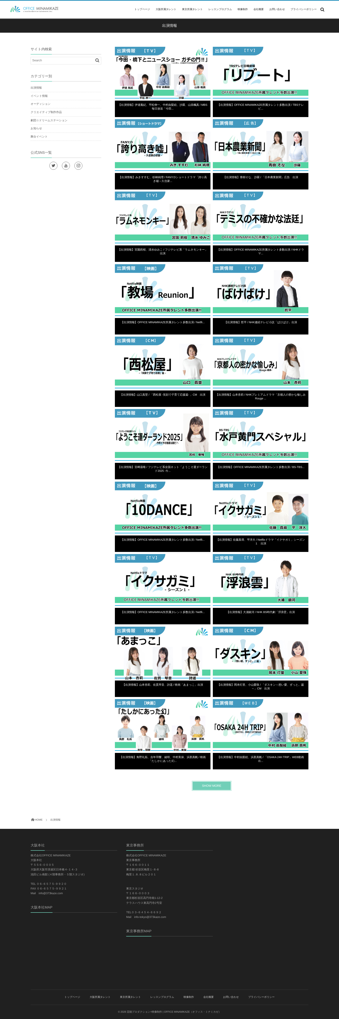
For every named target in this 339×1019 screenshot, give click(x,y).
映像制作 (243, 9)
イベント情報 (39, 96)
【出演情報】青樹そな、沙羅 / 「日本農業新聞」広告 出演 (260, 177)
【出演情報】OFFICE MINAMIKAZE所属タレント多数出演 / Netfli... (163, 322)
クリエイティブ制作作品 (46, 112)
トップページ (142, 9)
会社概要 (259, 9)
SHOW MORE (211, 785)
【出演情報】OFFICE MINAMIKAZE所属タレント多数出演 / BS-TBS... (260, 467)
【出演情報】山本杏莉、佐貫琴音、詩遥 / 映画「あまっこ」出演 (162, 684)
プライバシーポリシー (304, 9)
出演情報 (36, 87)
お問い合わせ (277, 9)
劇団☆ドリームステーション (49, 120)
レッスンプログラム (220, 9)
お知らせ (36, 128)
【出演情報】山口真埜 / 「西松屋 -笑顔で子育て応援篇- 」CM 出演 (163, 394)
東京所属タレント (192, 9)
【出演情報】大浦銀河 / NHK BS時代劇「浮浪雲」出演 (260, 612)
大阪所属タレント (166, 9)
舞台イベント (39, 136)
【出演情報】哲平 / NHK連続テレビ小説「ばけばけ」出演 (260, 322)
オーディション (41, 104)
